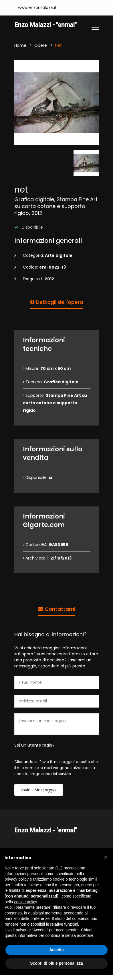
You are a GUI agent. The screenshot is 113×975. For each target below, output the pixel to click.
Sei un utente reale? (34, 745)
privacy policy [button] (17, 879)
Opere (40, 45)
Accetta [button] (56, 949)
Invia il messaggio (38, 790)
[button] (105, 857)
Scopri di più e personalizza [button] (56, 963)
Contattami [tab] (56, 609)
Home (20, 45)
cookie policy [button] (25, 902)
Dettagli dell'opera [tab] (56, 302)
